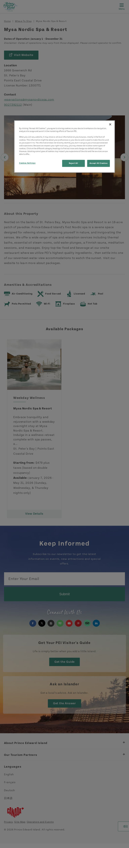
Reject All (73, 163)
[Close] (110, 124)
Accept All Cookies (99, 163)
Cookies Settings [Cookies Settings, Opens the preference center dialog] (27, 163)
